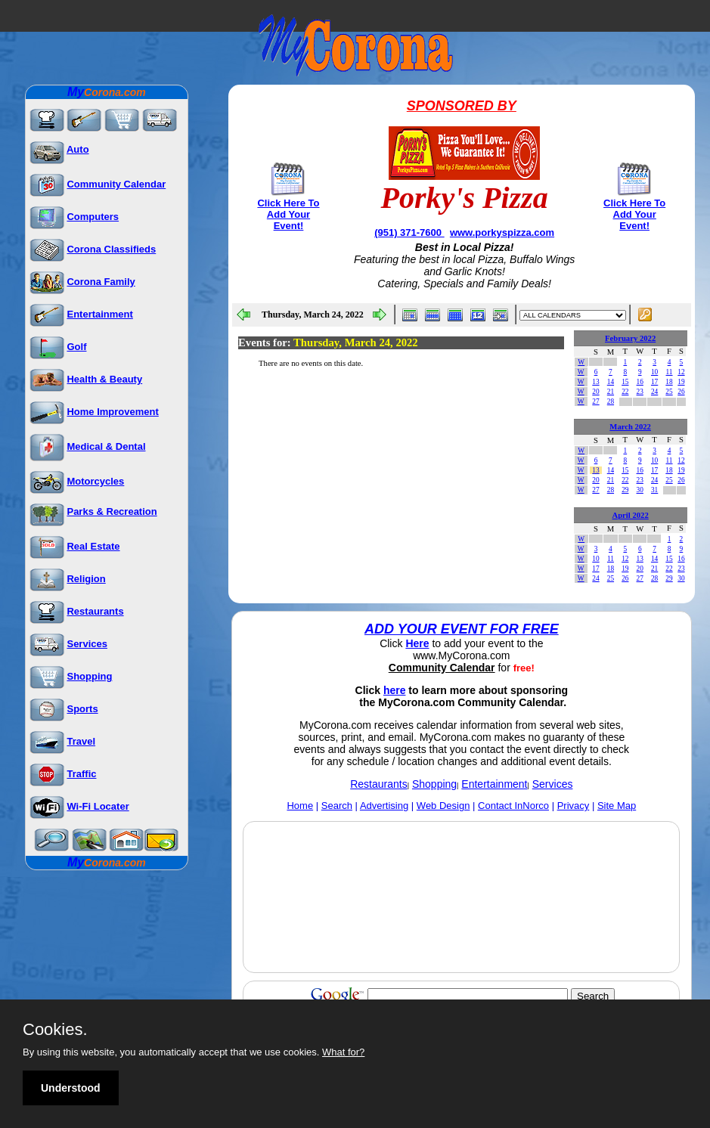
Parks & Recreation (112, 511)
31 (654, 490)
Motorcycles (95, 481)
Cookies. (55, 1029)
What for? (343, 1052)
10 (654, 372)
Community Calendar (116, 184)
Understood (71, 1088)
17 (654, 382)
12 (680, 372)
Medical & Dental (106, 446)
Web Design (443, 805)
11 (669, 372)
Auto (78, 149)
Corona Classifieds (111, 249)
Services (87, 643)
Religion (86, 578)
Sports (82, 708)
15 (625, 382)
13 (595, 382)
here (394, 690)
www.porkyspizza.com (502, 232)
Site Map (616, 805)
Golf (76, 346)
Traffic (81, 773)
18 (668, 382)
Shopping (89, 676)
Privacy (573, 805)
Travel (81, 741)
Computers (93, 216)
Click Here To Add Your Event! (288, 214)
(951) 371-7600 (409, 232)
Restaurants (95, 611)
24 (654, 391)
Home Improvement (112, 411)
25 (668, 391)
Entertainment (99, 314)
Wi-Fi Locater (98, 806)
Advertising (384, 805)
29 (625, 490)
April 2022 (630, 515)
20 (595, 391)
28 (610, 401)
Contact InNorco (513, 805)
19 (680, 382)
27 (595, 401)
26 (680, 391)
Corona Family (101, 281)
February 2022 (630, 338)
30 (640, 490)
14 (610, 382)
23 (640, 391)
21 (610, 391)
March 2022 (630, 427)
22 (625, 391)
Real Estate (93, 546)
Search (336, 805)
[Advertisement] (461, 932)
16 (640, 382)
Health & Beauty (104, 379)
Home (300, 805)
